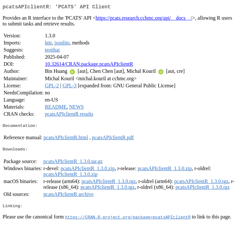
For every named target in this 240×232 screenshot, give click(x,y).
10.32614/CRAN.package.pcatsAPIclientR (89, 65)
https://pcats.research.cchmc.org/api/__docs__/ (144, 19)
